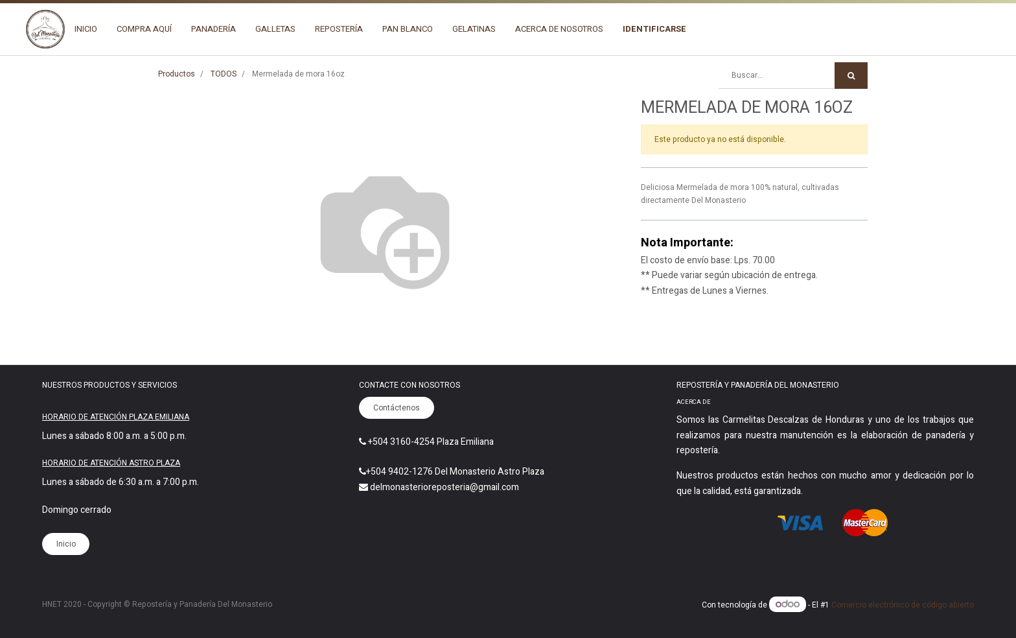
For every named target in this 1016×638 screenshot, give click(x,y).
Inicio (66, 544)
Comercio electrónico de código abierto (902, 605)
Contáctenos (396, 408)
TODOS (224, 74)
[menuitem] (86, 29)
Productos (176, 74)
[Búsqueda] (851, 75)
